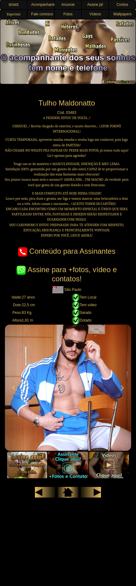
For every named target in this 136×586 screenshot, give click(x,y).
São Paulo (66, 289)
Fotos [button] (68, 14)
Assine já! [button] (95, 4)
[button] (10, 51)
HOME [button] (14, 4)
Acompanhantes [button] (43, 4)
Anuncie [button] (67, 4)
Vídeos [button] (95, 14)
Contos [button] (122, 4)
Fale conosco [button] (42, 14)
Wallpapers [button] (122, 14)
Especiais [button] (14, 14)
